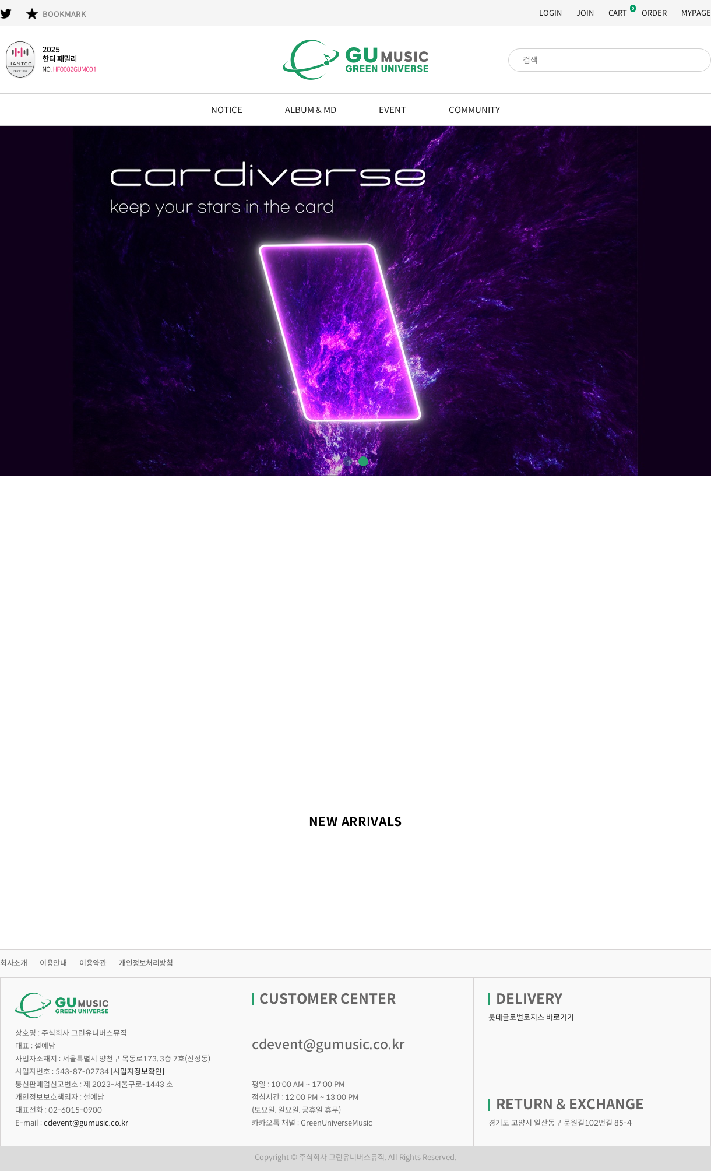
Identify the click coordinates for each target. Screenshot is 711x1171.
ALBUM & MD (310, 109)
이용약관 (92, 963)
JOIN (585, 13)
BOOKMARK (56, 13)
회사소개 (13, 963)
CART (617, 13)
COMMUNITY (474, 109)
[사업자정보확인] (137, 1072)
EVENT (392, 109)
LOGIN (550, 13)
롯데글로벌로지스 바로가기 (531, 1017)
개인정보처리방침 (146, 963)
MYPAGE (696, 13)
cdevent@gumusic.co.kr (86, 1123)
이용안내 (53, 963)
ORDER (654, 13)
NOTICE (226, 109)
